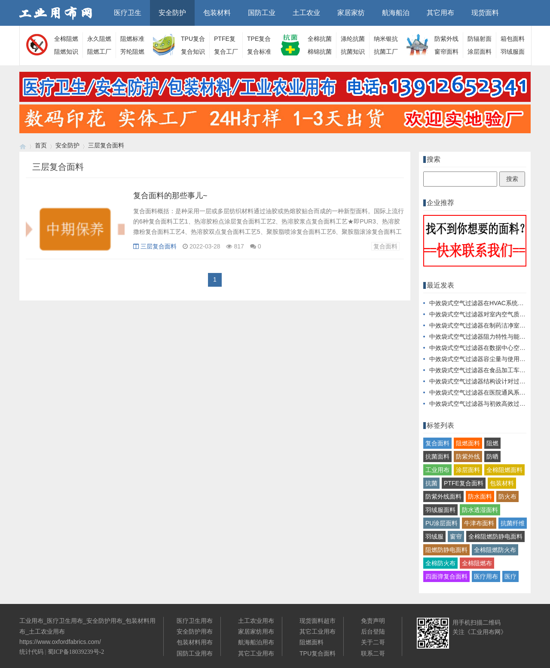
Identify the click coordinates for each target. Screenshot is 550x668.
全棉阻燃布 (477, 563)
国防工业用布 (195, 653)
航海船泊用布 (256, 642)
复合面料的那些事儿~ (170, 195)
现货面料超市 (317, 620)
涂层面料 (480, 51)
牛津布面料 (479, 523)
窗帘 (456, 536)
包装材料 (217, 12)
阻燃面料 (468, 443)
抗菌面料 (437, 456)
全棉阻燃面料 (504, 469)
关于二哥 (373, 642)
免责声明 (373, 620)
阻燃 (492, 443)
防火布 (507, 496)
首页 (41, 145)
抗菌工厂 (386, 51)
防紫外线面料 (443, 496)
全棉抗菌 (320, 38)
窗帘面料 (446, 51)
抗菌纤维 (513, 523)
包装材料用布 (195, 642)
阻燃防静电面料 (446, 549)
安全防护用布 (195, 631)
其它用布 (440, 12)
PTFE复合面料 (463, 483)
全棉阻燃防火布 (495, 549)
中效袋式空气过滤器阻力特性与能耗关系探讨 (489, 336)
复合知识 (193, 51)
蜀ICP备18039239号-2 (76, 652)
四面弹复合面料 (446, 576)
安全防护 (172, 12)
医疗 (510, 576)
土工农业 (306, 12)
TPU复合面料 (317, 653)
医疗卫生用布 (195, 620)
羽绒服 (434, 536)
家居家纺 (351, 12)
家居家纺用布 (256, 631)
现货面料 (485, 12)
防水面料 (480, 496)
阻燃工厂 (99, 51)
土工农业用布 (256, 620)
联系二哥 (373, 653)
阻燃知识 (66, 51)
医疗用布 (486, 576)
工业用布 (437, 469)
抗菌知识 (353, 51)
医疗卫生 (127, 12)
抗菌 (431, 483)
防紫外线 (468, 456)
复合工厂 (226, 51)
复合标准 (259, 51)
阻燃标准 (132, 38)
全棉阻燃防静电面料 (495, 536)
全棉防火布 (440, 563)
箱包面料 (513, 38)
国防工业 (261, 12)
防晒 (492, 456)
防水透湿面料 (480, 509)
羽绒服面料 (440, 509)
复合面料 (385, 246)
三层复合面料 (106, 145)
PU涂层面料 (441, 523)
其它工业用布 (256, 653)
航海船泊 (395, 12)
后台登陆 (373, 631)
